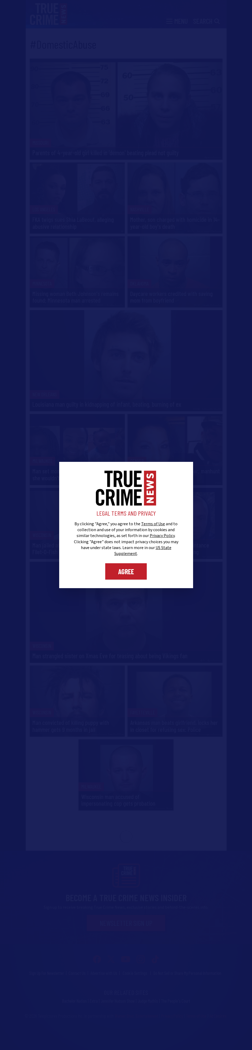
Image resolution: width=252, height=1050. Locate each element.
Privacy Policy (162, 536)
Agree (126, 571)
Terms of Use (153, 524)
